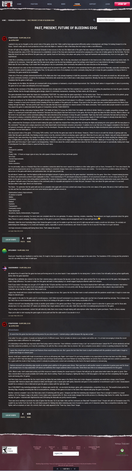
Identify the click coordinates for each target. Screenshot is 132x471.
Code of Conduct (65, 448)
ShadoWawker (13, 268)
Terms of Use (52, 448)
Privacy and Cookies (37, 448)
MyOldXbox (12, 250)
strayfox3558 (13, 38)
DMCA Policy (78, 448)
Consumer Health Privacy (94, 448)
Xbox (122, 452)
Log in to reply (11, 240)
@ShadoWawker (13, 330)
